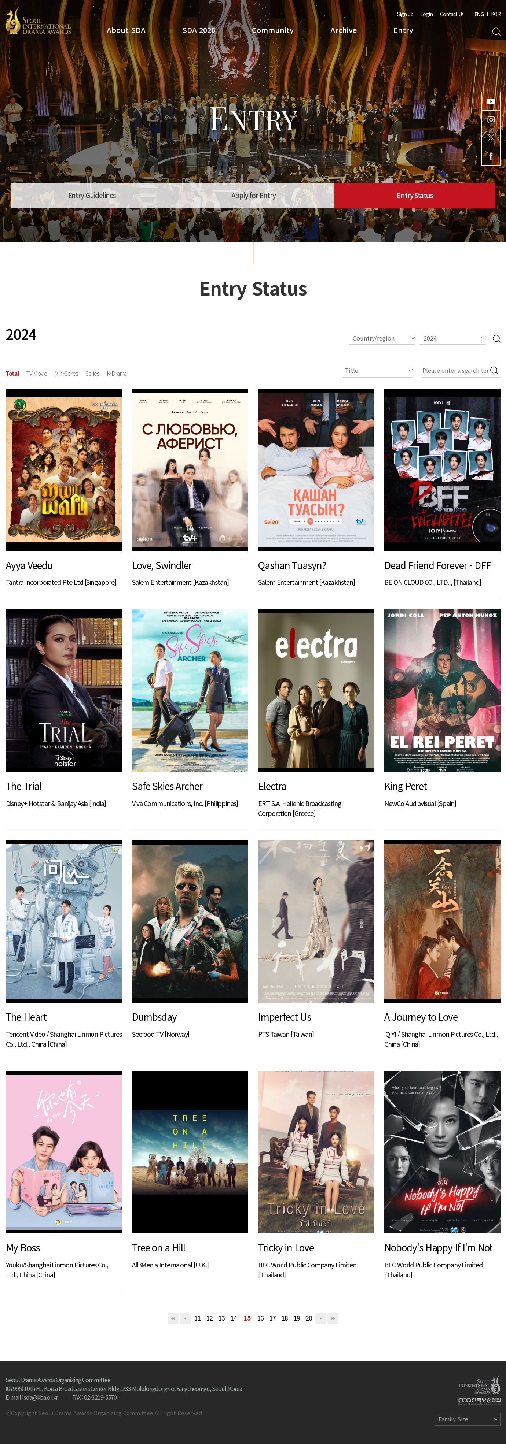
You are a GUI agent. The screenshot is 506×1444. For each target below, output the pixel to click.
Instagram (491, 120)
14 (233, 1317)
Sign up (405, 14)
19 (296, 1317)
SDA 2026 (198, 30)
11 (197, 1317)
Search (496, 31)
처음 (173, 1318)
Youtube (491, 101)
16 (260, 1317)
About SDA (126, 30)
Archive (343, 30)
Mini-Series (66, 373)
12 (209, 1317)
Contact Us (451, 14)
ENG (479, 14)
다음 (320, 1318)
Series (92, 373)
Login (426, 14)
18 (284, 1317)
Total (12, 373)
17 (272, 1317)
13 (221, 1317)
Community (273, 30)
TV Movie (36, 373)
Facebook (491, 156)
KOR (495, 14)
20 (308, 1317)
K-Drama (117, 373)
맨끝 (332, 1318)
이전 (185, 1318)
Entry (403, 30)
